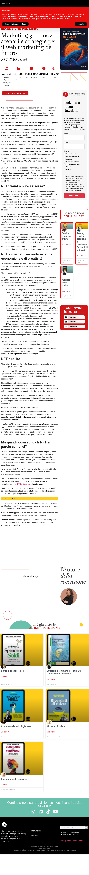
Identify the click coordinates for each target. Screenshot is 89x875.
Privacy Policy (74, 188)
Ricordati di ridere (56, 726)
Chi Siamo (34, 835)
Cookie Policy (77, 841)
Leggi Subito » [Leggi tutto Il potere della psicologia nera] (5, 732)
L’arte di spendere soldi (13, 671)
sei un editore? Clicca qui (69, 834)
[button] (74, 317)
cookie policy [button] (78, 16)
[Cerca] (86, 827)
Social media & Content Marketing (73, 166)
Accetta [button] (81, 24)
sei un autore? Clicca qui (69, 832)
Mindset (68, 169)
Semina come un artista (66, 236)
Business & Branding (72, 156)
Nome (66, 134)
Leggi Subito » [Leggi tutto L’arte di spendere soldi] (5, 676)
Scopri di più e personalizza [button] (15, 24)
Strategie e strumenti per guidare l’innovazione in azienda (64, 672)
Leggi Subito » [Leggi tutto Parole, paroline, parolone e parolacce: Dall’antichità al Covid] (81, 255)
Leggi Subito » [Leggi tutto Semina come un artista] (66, 244)
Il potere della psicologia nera (16, 726)
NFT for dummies (23, 484)
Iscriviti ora (74, 195)
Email (66, 142)
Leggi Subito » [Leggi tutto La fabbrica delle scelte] (66, 291)
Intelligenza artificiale (72, 162)
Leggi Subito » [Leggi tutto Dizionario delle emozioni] (5, 785)
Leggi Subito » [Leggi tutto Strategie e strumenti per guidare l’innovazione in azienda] (51, 679)
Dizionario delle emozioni (14, 779)
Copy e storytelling (71, 154)
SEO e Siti (69, 159)
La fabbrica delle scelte (66, 281)
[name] (74, 137)
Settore (66, 151)
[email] (74, 146)
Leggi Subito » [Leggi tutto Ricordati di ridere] (51, 732)
